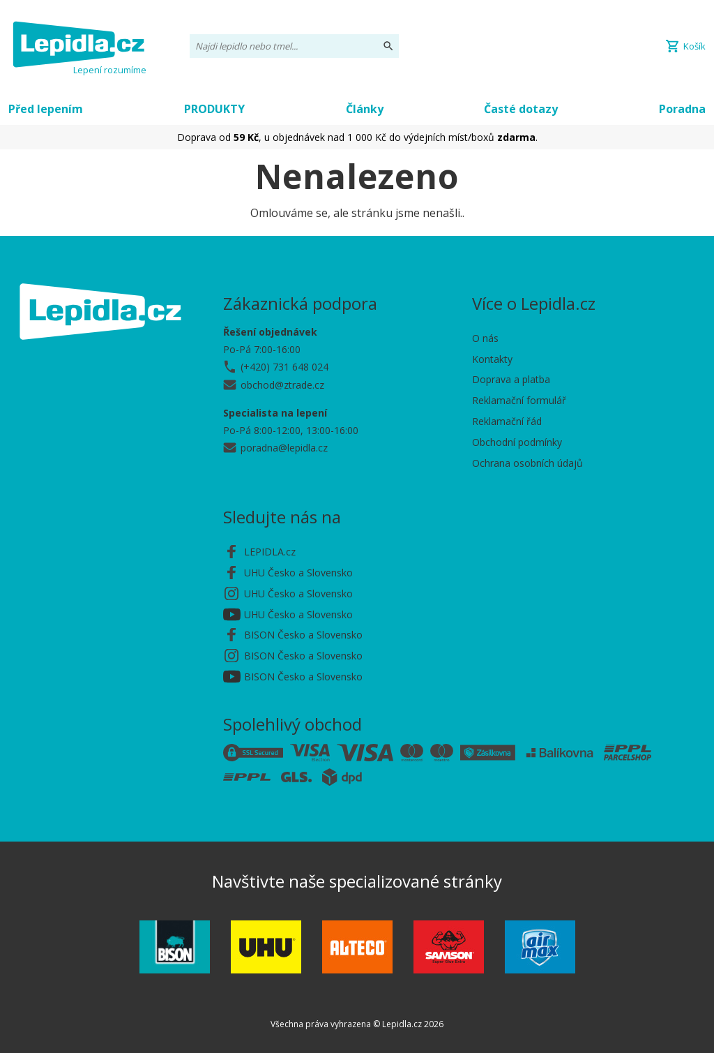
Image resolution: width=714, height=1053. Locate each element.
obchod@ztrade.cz (282, 384)
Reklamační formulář (519, 400)
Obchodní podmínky (517, 442)
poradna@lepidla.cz (284, 447)
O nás (485, 338)
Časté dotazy (521, 109)
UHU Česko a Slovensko (298, 572)
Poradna (682, 109)
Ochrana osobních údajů (527, 463)
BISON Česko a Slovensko (303, 634)
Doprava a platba (511, 379)
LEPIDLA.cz (270, 551)
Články (364, 109)
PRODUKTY (214, 109)
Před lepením (45, 109)
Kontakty (492, 359)
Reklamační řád (507, 421)
